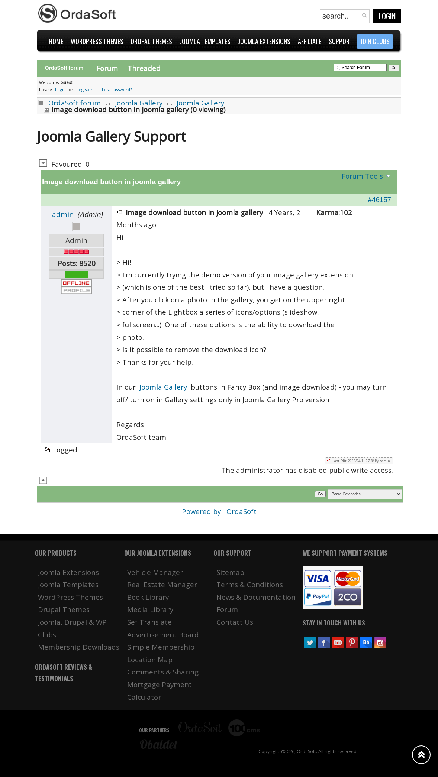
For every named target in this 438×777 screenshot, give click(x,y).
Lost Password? (117, 89)
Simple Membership (160, 646)
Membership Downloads (78, 646)
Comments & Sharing (163, 671)
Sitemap (230, 572)
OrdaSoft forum (74, 102)
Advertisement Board (163, 634)
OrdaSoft (241, 511)
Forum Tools (362, 176)
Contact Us (234, 622)
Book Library (148, 597)
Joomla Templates (68, 584)
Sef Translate (149, 622)
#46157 (379, 200)
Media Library (150, 609)
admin (63, 214)
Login (387, 16)
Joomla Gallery (138, 102)
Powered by (202, 511)
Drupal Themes (64, 609)
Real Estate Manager (162, 584)
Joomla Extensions (68, 572)
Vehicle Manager (155, 572)
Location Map (150, 659)
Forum (107, 68)
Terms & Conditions (249, 584)
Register (84, 89)
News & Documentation (256, 597)
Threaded (144, 68)
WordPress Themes (70, 597)
